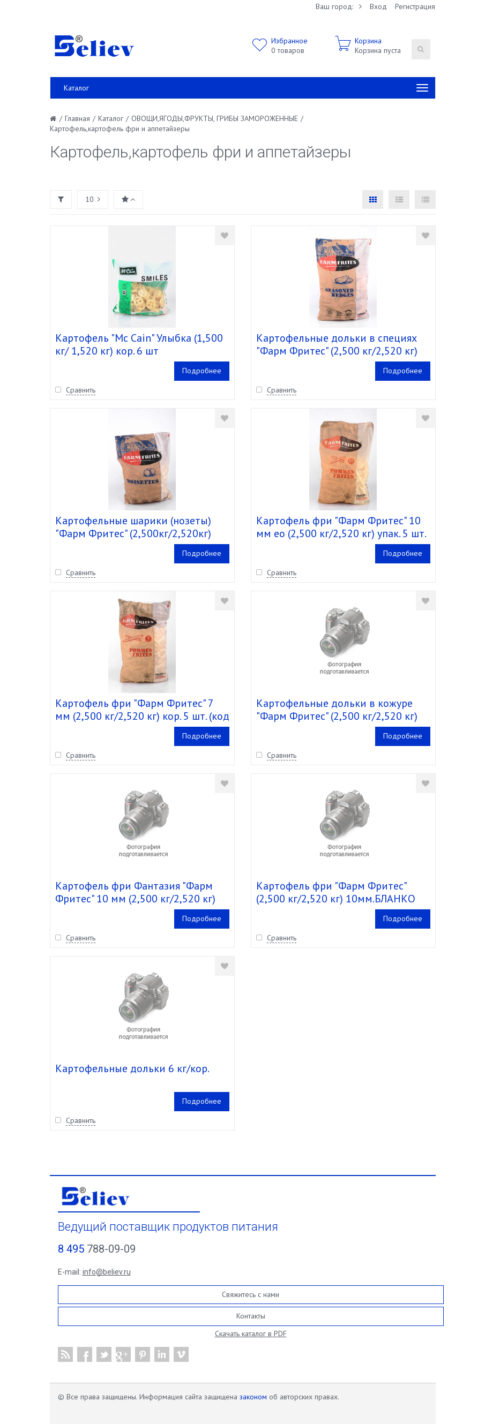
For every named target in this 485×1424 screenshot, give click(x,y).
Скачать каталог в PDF (251, 1333)
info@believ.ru (107, 1272)
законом (253, 1397)
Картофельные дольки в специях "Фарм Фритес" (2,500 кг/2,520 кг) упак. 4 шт (336, 351)
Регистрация (415, 6)
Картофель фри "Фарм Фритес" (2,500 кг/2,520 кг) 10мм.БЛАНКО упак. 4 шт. (335, 898)
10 (92, 199)
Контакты (250, 1316)
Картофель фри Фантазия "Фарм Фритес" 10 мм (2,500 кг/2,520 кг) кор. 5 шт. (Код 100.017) (135, 898)
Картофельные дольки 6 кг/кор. (132, 1068)
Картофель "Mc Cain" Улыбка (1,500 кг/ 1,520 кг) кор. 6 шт (139, 344)
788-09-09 (97, 1248)
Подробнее (201, 370)
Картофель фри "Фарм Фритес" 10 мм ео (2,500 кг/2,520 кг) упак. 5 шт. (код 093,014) (341, 533)
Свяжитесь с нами (250, 1294)
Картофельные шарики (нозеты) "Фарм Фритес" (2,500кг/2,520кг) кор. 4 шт (133, 533)
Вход (378, 6)
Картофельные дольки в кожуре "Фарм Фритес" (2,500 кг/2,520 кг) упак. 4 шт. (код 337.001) (336, 716)
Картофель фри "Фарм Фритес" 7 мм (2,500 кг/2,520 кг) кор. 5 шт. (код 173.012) (142, 716)
